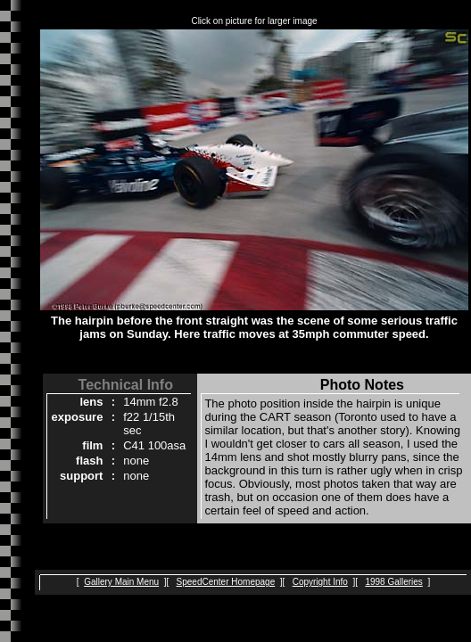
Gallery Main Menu (121, 582)
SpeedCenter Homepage (226, 582)
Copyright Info (320, 582)
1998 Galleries (393, 582)
